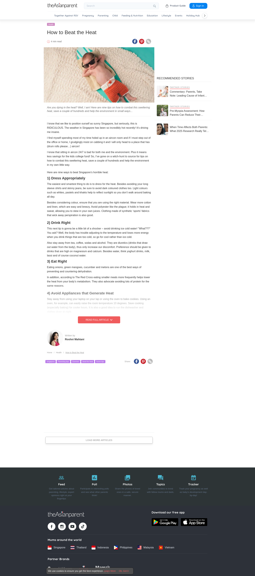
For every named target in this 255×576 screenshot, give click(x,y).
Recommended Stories (175, 77)
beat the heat (87, 361)
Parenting (103, 15)
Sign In (198, 5)
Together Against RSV (66, 15)
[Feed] (61, 486)
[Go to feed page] (62, 7)
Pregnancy (88, 15)
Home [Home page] (49, 352)
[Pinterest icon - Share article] (141, 41)
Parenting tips (63, 361)
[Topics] (160, 486)
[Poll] (94, 486)
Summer (75, 361)
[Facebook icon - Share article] (134, 41)
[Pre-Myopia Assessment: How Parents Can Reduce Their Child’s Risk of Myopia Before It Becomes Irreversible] (183, 110)
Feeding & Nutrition (132, 15)
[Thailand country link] (78, 547)
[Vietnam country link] (166, 547)
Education (152, 15)
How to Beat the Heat (74, 352)
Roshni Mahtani (74, 338)
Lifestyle (166, 15)
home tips (100, 361)
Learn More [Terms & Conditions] (110, 571)
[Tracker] (193, 486)
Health (51, 24)
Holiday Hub (193, 15)
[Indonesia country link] (100, 547)
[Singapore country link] (56, 547)
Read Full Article (99, 319)
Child (115, 15)
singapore (50, 361)
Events (178, 15)
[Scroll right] (204, 15)
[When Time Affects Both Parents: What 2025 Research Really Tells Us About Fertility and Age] (183, 128)
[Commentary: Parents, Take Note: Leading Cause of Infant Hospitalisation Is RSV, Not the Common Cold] (183, 91)
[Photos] (127, 486)
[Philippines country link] (123, 547)
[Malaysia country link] (146, 547)
